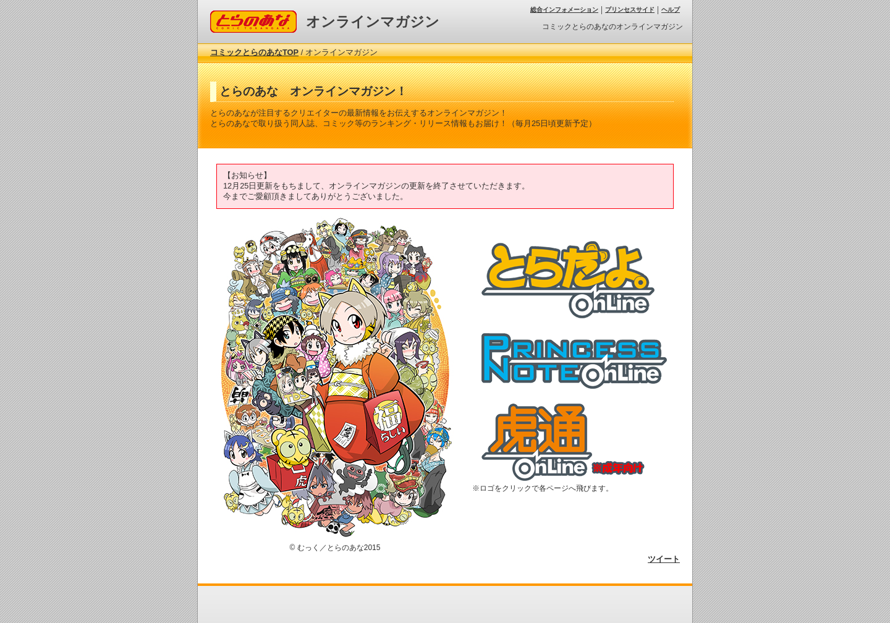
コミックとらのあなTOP (254, 52)
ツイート (664, 559)
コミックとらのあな (246, 15)
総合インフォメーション (564, 9)
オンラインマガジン (372, 22)
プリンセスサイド (630, 9)
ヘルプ (670, 9)
